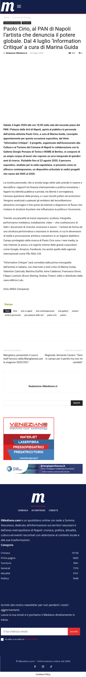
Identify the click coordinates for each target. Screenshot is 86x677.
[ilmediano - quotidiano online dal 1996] (7, 7)
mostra (75, 311)
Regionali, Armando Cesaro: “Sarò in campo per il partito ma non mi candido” (64, 359)
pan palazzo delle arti (34, 315)
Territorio (26, 23)
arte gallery (63, 311)
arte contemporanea (45, 311)
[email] (34, 631)
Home (6, 17)
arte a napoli (26, 311)
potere (63, 315)
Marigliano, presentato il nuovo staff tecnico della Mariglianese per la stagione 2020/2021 (23, 359)
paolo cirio (52, 315)
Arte (15, 311)
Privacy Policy (31, 639)
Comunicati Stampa (21, 17)
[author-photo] (43, 380)
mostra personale (13, 315)
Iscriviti (74, 631)
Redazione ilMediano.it (16, 53)
